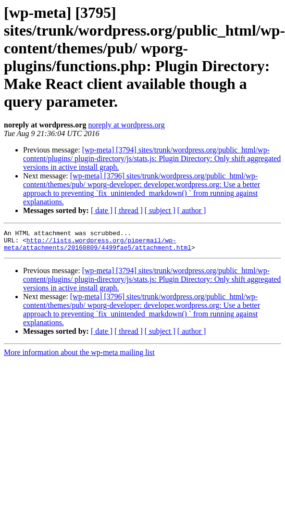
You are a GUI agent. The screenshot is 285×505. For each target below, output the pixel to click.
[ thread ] (128, 210)
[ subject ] (160, 210)
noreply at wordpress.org (126, 125)
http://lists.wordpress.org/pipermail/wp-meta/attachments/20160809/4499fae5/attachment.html (97, 247)
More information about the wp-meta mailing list (79, 357)
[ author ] (191, 210)
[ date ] (101, 210)
